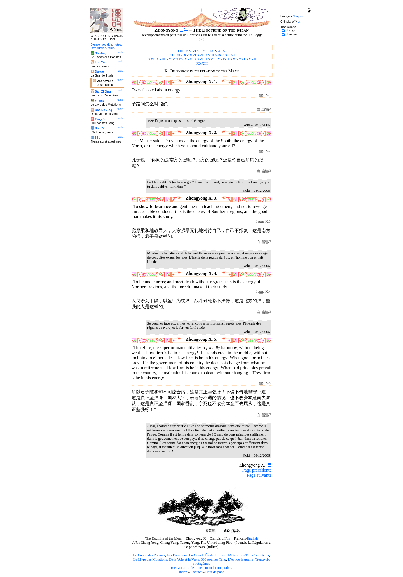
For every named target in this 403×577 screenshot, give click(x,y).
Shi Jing (100, 53)
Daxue (99, 71)
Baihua (292, 34)
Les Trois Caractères (254, 555)
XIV (180, 55)
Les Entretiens (177, 555)
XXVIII (211, 59)
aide (191, 568)
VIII (206, 51)
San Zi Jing (103, 91)
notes (199, 568)
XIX (218, 55)
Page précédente (256, 470)
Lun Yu (100, 62)
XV (186, 55)
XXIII (160, 59)
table (227, 568)
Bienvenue (178, 568)
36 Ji (98, 137)
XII (225, 51)
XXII (152, 59)
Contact (196, 572)
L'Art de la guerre (240, 559)
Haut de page (214, 572)
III (182, 51)
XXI (231, 55)
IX (212, 51)
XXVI (188, 59)
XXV (180, 59)
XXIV (170, 59)
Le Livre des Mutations (150, 559)
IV (186, 51)
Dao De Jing (103, 110)
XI (220, 51)
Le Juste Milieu (226, 555)
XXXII (251, 59)
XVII (201, 55)
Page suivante (259, 475)
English (252, 538)
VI (194, 51)
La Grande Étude (201, 555)
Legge (291, 30)
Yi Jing (100, 100)
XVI (193, 55)
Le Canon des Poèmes (149, 555)
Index (183, 572)
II (178, 51)
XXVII (199, 59)
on (228, 538)
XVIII (209, 55)
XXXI (240, 59)
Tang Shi (101, 119)
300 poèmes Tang (213, 559)
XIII (172, 55)
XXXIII (202, 63)
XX (224, 55)
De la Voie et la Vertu (184, 559)
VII (199, 51)
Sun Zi (99, 128)
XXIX (222, 59)
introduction (214, 568)
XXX (231, 59)
